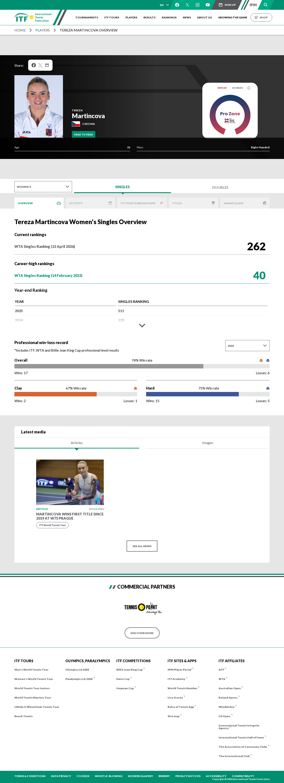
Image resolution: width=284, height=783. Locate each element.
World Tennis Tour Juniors (32, 688)
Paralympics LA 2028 (78, 679)
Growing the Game (235, 17)
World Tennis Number (182, 688)
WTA (222, 679)
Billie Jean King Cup (129, 669)
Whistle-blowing (108, 776)
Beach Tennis (23, 716)
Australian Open (230, 688)
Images (207, 442)
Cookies (82, 776)
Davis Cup (122, 679)
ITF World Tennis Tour (52, 525)
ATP (221, 669)
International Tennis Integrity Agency (239, 727)
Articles (77, 442)
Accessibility (216, 776)
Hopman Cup (125, 688)
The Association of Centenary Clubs (243, 746)
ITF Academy (176, 679)
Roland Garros (228, 697)
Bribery (164, 776)
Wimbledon (227, 707)
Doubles (237, 87)
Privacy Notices (187, 776)
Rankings (170, 17)
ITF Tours (112, 17)
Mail (47, 65)
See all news (142, 546)
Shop (266, 17)
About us (206, 17)
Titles (177, 203)
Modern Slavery (140, 776)
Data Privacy (61, 776)
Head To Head (83, 134)
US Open (224, 716)
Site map (173, 716)
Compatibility (243, 776)
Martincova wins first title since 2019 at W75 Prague (70, 516)
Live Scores (175, 697)
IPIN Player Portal (179, 669)
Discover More (142, 633)
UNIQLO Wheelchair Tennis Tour (36, 707)
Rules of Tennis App (181, 707)
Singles (222, 87)
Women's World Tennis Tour (33, 679)
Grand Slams (233, 203)
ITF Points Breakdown (138, 203)
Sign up (230, 4)
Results (151, 17)
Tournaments (86, 17)
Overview (25, 203)
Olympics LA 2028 (77, 669)
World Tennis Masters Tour (32, 697)
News (188, 17)
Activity (76, 203)
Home (20, 30)
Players (132, 17)
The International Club (234, 756)
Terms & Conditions (29, 776)
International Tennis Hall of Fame (241, 737)
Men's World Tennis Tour (31, 669)
